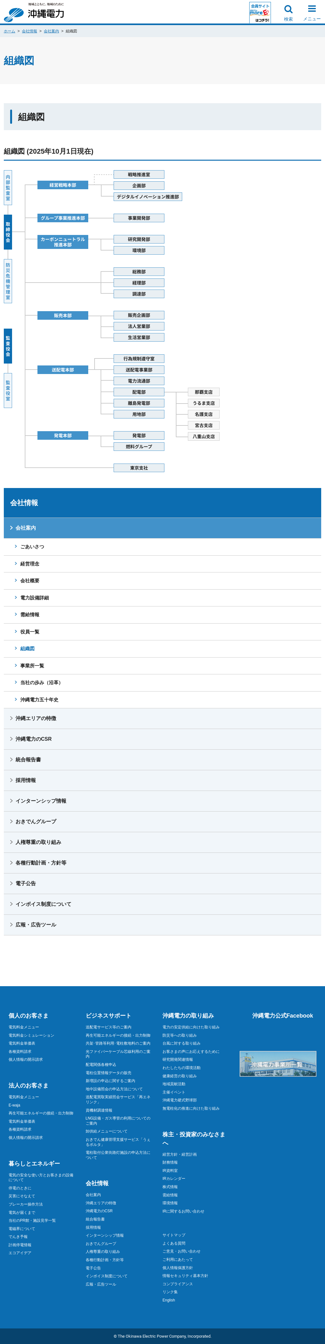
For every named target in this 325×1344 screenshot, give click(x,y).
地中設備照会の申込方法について (114, 1089)
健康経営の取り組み (179, 1076)
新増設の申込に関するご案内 (110, 1081)
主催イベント (173, 1092)
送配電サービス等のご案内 (108, 1027)
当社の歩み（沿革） (41, 682)
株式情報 (170, 1187)
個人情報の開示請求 (26, 1059)
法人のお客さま (29, 1085)
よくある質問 (173, 1243)
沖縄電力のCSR (34, 739)
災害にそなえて (22, 1196)
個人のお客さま (29, 1016)
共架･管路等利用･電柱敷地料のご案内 (118, 1043)
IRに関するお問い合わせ (183, 1211)
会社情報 (29, 31)
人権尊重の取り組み (38, 842)
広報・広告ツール (36, 924)
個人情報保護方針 (177, 1268)
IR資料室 (170, 1170)
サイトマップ (173, 1235)
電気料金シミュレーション (31, 1035)
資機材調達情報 (99, 1110)
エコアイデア (20, 1253)
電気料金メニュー (24, 1027)
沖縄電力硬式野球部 (179, 1100)
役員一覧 (29, 631)
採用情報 (26, 780)
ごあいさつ (32, 546)
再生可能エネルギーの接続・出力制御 (41, 1113)
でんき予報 (18, 1236)
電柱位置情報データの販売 (108, 1073)
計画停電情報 (20, 1245)
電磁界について (22, 1229)
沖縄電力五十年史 (39, 699)
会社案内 (51, 31)
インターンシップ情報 (41, 801)
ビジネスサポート (108, 1016)
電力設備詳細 (34, 597)
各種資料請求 (20, 1051)
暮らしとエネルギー (34, 1163)
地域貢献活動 (173, 1084)
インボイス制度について (43, 904)
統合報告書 (28, 759)
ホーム (9, 31)
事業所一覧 (32, 665)
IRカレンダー (173, 1178)
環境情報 (170, 1203)
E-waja (14, 1105)
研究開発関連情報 (177, 1059)
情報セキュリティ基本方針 (185, 1276)
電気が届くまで (22, 1212)
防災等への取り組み (179, 1035)
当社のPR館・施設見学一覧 (32, 1220)
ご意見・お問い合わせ (181, 1251)
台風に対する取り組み (181, 1043)
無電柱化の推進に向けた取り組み (191, 1108)
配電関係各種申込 (101, 1064)
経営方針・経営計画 (179, 1154)
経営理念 (29, 563)
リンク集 (170, 1292)
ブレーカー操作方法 (26, 1204)
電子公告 (26, 883)
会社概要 (29, 580)
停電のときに (20, 1188)
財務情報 (170, 1162)
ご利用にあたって (177, 1259)
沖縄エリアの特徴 (36, 718)
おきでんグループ (36, 821)
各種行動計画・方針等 (41, 863)
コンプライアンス (177, 1284)
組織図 (27, 648)
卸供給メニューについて (107, 1131)
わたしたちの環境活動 (181, 1068)
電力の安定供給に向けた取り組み (191, 1027)
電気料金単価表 (22, 1043)
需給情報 (29, 614)
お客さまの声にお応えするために (191, 1051)
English (168, 1300)
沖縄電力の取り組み (188, 1016)
